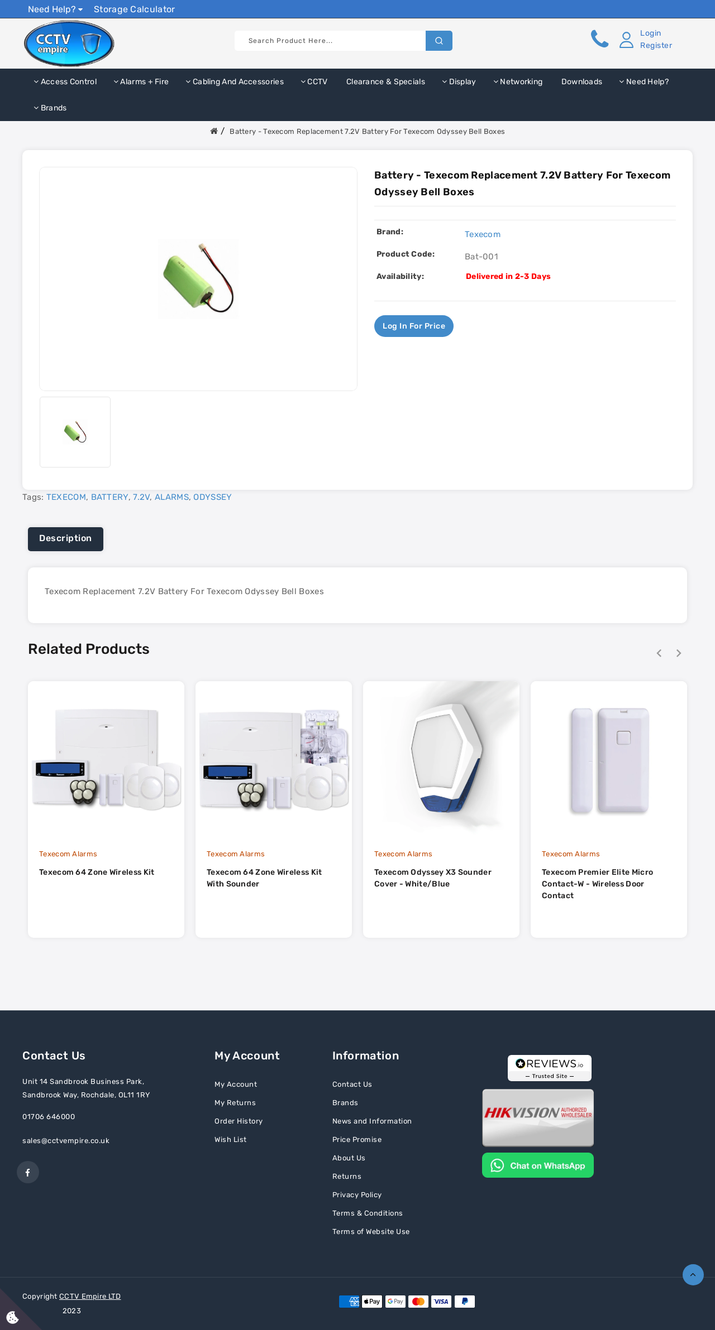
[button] (643, 39)
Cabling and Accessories (234, 81)
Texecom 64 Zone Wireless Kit (96, 872)
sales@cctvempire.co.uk (65, 1140)
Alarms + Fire (141, 81)
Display (459, 81)
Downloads (580, 81)
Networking (518, 81)
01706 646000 (48, 1116)
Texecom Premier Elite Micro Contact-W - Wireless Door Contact (597, 884)
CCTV (314, 81)
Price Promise (357, 1139)
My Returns (235, 1102)
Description (65, 538)
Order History (238, 1121)
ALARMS (172, 497)
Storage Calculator (134, 9)
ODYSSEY (212, 497)
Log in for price (414, 326)
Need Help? (55, 9)
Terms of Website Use (371, 1231)
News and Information (372, 1121)
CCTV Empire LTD (90, 1296)
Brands (50, 108)
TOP (693, 1274)
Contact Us (352, 1084)
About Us (349, 1158)
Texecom (482, 234)
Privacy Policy (357, 1195)
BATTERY (109, 497)
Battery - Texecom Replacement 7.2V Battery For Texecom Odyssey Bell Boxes (367, 131)
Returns (347, 1176)
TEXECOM (66, 497)
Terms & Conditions (367, 1213)
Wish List (230, 1139)
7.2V (141, 497)
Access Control (65, 81)
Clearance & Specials (385, 81)
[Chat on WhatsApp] (538, 1164)
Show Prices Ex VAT (644, 8)
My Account (235, 1084)
